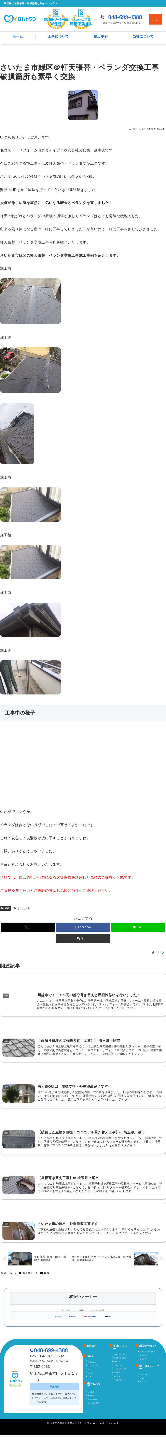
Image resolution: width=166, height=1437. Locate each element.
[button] (83, 938)
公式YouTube (93, 1364)
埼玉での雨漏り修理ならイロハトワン (71, 1425)
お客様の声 (144, 1361)
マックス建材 (144, 1376)
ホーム (18, 36)
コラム (90, 1375)
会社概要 (91, 1394)
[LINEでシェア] (138, 927)
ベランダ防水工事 (120, 1371)
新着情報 (91, 1397)
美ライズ (143, 1383)
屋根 (5, 908)
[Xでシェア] (28, 927)
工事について (58, 36)
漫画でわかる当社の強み (148, 1353)
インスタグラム (93, 1367)
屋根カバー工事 (119, 1356)
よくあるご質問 (93, 1405)
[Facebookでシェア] (83, 927)
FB (89, 1371)
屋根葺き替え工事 (120, 1360)
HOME (91, 1347)
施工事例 (101, 36)
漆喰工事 (117, 1363)
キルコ (142, 1380)
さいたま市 (22, 908)
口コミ (90, 1378)
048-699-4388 (125, 17)
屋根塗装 (117, 1374)
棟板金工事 (118, 1367)
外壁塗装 (117, 1378)
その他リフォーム (120, 1382)
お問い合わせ (92, 1401)
